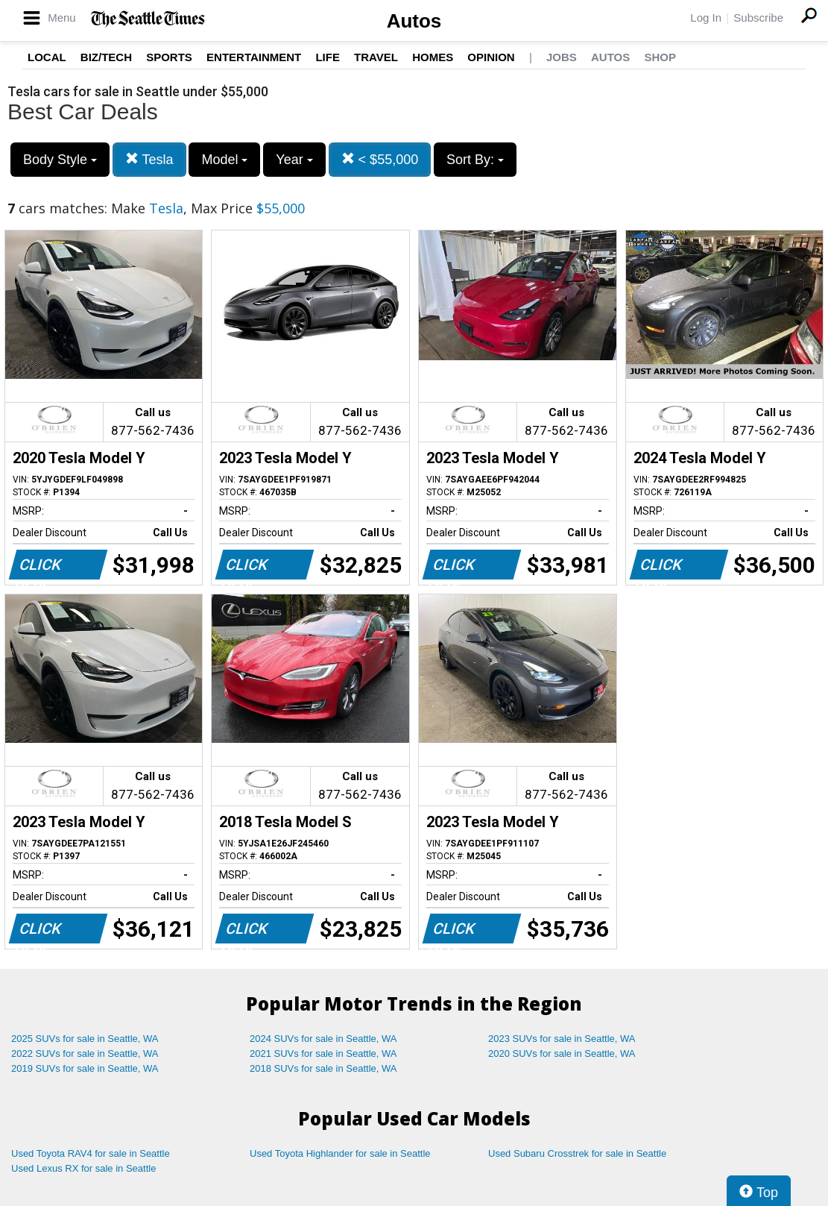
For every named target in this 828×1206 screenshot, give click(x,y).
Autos (414, 21)
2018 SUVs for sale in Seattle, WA (323, 1068)
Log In (705, 17)
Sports (169, 57)
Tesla (149, 159)
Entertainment (253, 57)
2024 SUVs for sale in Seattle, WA (323, 1038)
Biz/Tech (106, 57)
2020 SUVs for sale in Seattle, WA (562, 1053)
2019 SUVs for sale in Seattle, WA (85, 1068)
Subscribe (758, 17)
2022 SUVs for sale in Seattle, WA (85, 1053)
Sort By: (475, 159)
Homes (432, 57)
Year (294, 159)
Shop (660, 57)
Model (224, 159)
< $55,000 (380, 159)
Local (47, 57)
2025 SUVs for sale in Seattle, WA (85, 1038)
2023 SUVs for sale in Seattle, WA (562, 1038)
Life (327, 57)
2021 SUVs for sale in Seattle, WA (323, 1053)
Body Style (60, 159)
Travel (376, 57)
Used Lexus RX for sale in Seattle (83, 1168)
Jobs (561, 57)
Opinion (490, 57)
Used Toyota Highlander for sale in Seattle (340, 1153)
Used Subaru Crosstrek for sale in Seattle (577, 1153)
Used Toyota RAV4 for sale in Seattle (90, 1153)
